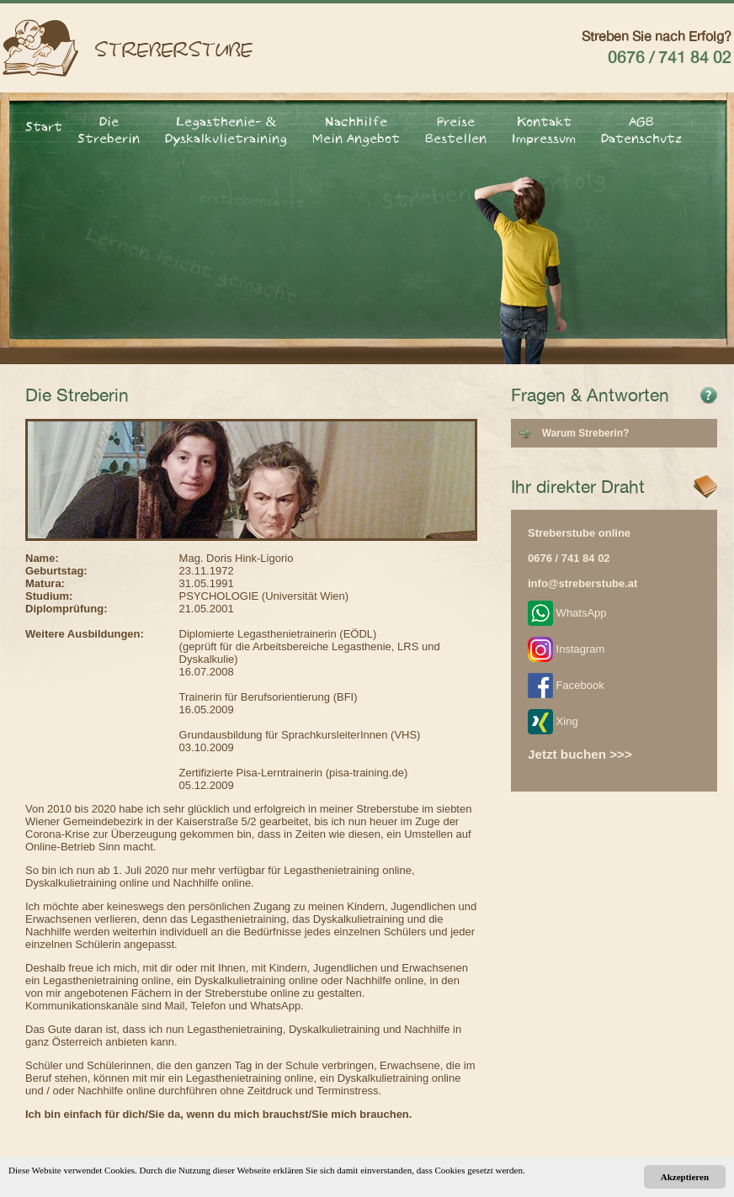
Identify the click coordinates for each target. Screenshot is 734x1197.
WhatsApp (567, 612)
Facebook (566, 685)
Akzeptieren (685, 1177)
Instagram (566, 649)
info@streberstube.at (582, 583)
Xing (553, 721)
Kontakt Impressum (544, 129)
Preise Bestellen (456, 129)
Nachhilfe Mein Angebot (356, 129)
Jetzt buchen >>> (580, 754)
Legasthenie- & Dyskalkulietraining (226, 129)
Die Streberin (108, 129)
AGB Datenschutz (641, 129)
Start (43, 126)
